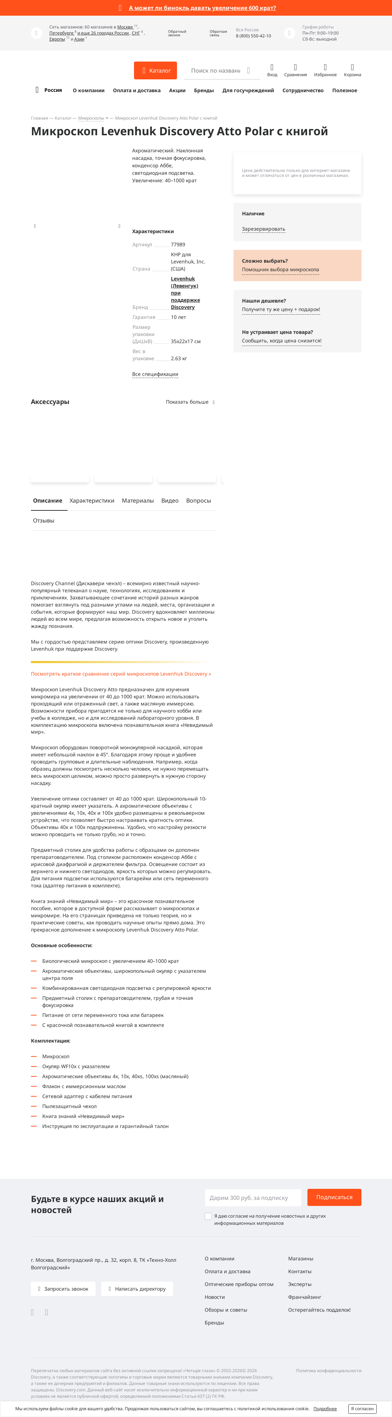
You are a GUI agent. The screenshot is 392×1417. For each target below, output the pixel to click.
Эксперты (300, 1284)
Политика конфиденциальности (328, 1371)
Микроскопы (91, 118)
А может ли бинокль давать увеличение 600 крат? (202, 8)
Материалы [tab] (138, 502)
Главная (39, 118)
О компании (88, 90)
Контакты (300, 1271)
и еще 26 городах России (103, 33)
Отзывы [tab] (43, 522)
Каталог (63, 118)
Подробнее (325, 1409)
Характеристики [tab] (92, 502)
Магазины (300, 1258)
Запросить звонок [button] (65, 1288)
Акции (177, 90)
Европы (57, 39)
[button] (172, 33)
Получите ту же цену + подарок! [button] (281, 309)
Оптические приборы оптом (239, 1284)
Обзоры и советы (226, 1309)
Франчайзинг (304, 1296)
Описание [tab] (47, 502)
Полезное (344, 90)
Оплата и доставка (137, 90)
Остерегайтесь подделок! (319, 1309)
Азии (79, 39)
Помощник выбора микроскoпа (280, 269)
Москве (125, 27)
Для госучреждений (248, 90)
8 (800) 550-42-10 (253, 36)
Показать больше (191, 401)
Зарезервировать (263, 228)
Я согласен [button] (362, 1409)
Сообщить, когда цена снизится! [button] (282, 340)
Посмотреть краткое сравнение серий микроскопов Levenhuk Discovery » (121, 675)
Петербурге (62, 33)
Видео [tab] (170, 502)
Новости (215, 1296)
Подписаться (334, 1197)
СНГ (136, 33)
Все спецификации (155, 374)
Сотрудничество (303, 90)
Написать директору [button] (140, 1288)
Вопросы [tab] (198, 502)
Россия (53, 89)
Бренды (204, 90)
